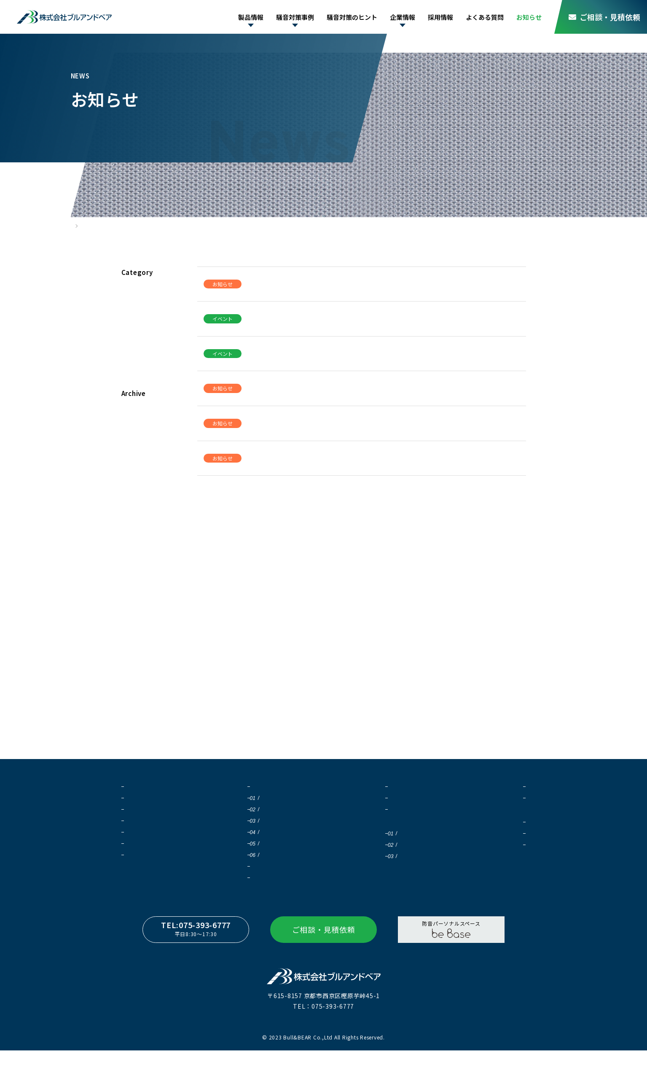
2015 (133, 607)
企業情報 (397, 17)
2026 (133, 413)
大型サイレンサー (146, 822)
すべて (135, 292)
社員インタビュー (504, 848)
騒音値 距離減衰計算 (374, 882)
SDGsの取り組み (503, 811)
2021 (133, 501)
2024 (133, 448)
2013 (133, 643)
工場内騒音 (253, 833)
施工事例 (137, 892)
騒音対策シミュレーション (383, 847)
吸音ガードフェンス (149, 833)
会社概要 (493, 799)
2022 (133, 483)
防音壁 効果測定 (368, 871)
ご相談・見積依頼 (604, 16)
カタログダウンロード (152, 868)
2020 (133, 519)
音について (354, 799)
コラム (135, 362)
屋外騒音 (251, 822)
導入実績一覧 (250, 879)
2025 (133, 430)
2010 (133, 696)
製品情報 (240, 17)
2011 (133, 678)
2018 (133, 554)
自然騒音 (251, 868)
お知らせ (528, 17)
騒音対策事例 (286, 17)
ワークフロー (250, 890)
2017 (133, 572)
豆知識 (349, 822)
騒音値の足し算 (366, 860)
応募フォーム (499, 871)
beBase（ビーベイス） (153, 856)
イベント (139, 327)
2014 (133, 625)
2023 (133, 466)
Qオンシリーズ (143, 811)
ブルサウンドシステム (152, 799)
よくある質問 (483, 17)
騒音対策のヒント (345, 17)
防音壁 (248, 811)
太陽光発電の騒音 (261, 856)
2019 (133, 537)
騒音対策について (362, 811)
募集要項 (493, 860)
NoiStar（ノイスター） (154, 845)
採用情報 (437, 17)
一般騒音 (251, 845)
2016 (133, 590)
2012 (133, 661)
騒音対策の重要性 (255, 799)
